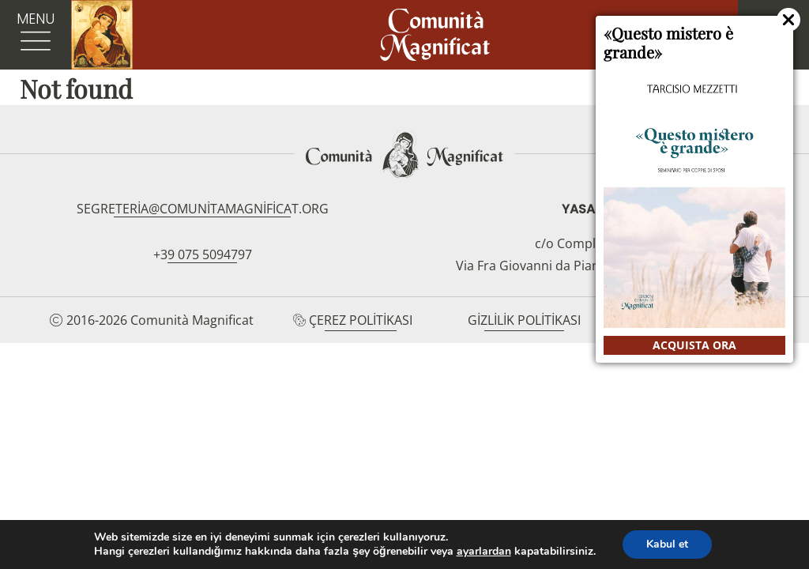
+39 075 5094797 (202, 254)
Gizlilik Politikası (524, 320)
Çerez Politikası (360, 320)
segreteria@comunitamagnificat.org (203, 208)
